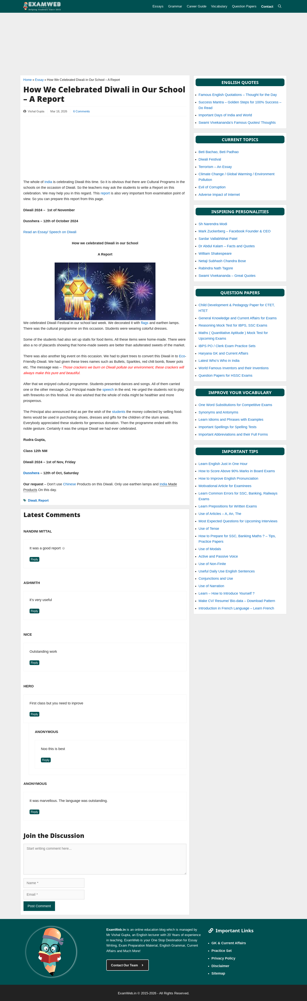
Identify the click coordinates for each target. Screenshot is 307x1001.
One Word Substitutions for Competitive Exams (235, 405)
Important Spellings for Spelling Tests (227, 427)
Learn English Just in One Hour (223, 464)
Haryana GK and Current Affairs (223, 353)
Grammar (175, 6)
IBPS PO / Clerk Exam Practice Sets (227, 346)
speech (108, 390)
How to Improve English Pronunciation (228, 478)
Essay (39, 80)
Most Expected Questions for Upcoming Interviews (238, 521)
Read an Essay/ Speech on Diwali (49, 232)
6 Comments (81, 111)
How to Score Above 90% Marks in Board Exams (237, 471)
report (105, 193)
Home (27, 80)
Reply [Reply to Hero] (34, 714)
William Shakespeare (215, 253)
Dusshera (31, 472)
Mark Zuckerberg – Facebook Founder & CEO (235, 231)
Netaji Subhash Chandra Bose (222, 261)
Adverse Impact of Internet (219, 195)
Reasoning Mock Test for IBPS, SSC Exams (233, 325)
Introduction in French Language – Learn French (236, 608)
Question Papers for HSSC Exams (225, 375)
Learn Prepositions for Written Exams (228, 506)
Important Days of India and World (225, 115)
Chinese (69, 484)
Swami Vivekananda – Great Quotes (227, 276)
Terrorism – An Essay (215, 167)
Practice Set (221, 950)
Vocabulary (219, 6)
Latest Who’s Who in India (219, 361)
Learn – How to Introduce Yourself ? (227, 593)
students (118, 412)
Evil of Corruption (212, 187)
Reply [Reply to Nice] (34, 662)
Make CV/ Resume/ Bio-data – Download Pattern (237, 601)
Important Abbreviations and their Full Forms (233, 434)
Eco (182, 356)
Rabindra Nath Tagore (216, 268)
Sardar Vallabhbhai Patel (218, 239)
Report (43, 500)
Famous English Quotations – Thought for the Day (238, 95)
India (48, 182)
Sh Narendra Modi (213, 224)
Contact (267, 6)
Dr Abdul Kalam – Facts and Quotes (227, 246)
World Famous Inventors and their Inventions (234, 368)
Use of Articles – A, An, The (220, 514)
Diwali (32, 500)
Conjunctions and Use (216, 578)
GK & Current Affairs (228, 943)
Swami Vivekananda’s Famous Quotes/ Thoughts (237, 123)
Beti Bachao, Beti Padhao (219, 152)
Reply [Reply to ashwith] (34, 611)
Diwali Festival (210, 159)
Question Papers (244, 6)
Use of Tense (209, 529)
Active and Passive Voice (218, 556)
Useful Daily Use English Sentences (227, 571)
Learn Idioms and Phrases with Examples (231, 420)
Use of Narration (211, 586)
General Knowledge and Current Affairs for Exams (238, 318)
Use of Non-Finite (212, 564)
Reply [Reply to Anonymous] (46, 760)
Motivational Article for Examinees (225, 486)
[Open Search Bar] (280, 6)
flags (144, 323)
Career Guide (196, 6)
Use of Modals (210, 549)
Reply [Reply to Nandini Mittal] (34, 559)
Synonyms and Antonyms (218, 412)
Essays (158, 6)
